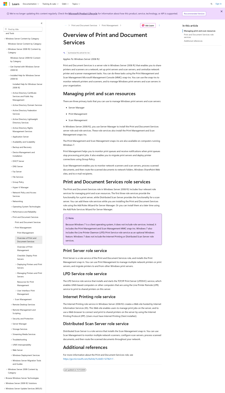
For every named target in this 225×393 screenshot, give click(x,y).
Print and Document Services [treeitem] (28, 214)
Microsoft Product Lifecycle (82, 13)
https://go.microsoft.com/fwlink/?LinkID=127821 (87, 358)
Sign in (219, 3)
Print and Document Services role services (199, 35)
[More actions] (159, 25)
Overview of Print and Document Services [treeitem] (26, 232)
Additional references (193, 40)
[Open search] (211, 3)
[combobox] (22, 29)
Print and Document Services (84, 25)
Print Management (110, 25)
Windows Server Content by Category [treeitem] (24, 35)
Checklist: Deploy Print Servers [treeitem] (27, 249)
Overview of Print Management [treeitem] (24, 240)
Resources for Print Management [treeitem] (25, 276)
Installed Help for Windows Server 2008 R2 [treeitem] (27, 78)
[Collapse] (42, 23)
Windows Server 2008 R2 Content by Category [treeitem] (25, 52)
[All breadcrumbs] (65, 25)
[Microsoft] (5, 4)
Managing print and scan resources (199, 30)
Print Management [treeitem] (25, 224)
